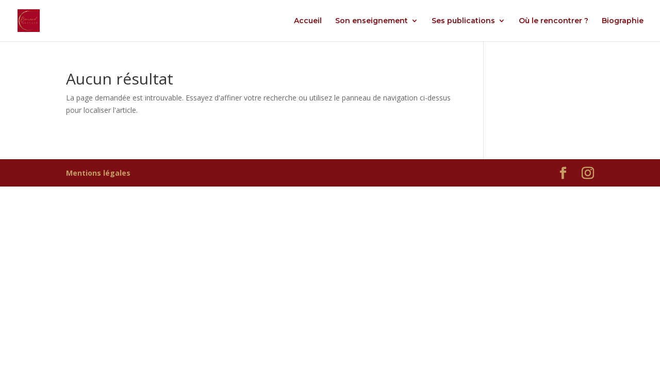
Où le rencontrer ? (553, 21)
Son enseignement (371, 21)
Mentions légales (98, 173)
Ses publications (463, 21)
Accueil (308, 21)
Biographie (623, 21)
